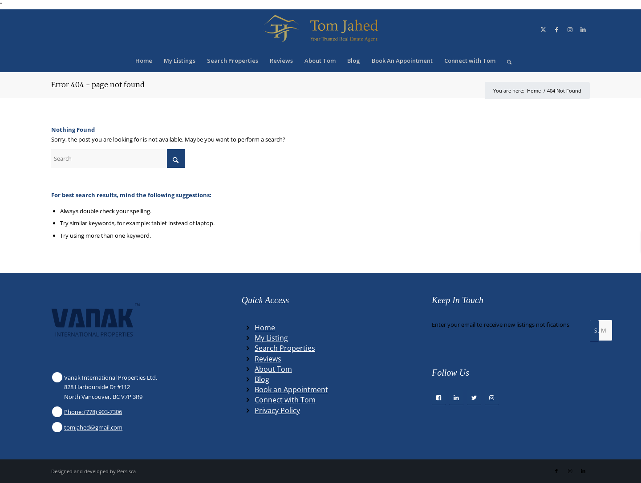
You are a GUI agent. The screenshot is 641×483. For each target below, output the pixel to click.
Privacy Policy (277, 410)
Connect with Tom (285, 400)
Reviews (268, 359)
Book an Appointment (291, 389)
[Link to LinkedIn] (583, 29)
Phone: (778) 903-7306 (93, 412)
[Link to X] (543, 29)
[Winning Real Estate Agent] (320, 29)
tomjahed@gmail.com (93, 427)
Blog (262, 379)
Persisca (126, 471)
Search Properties (285, 348)
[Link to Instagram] (569, 29)
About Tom (273, 369)
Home (265, 328)
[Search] (506, 60)
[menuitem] (144, 60)
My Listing (271, 338)
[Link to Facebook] (556, 29)
